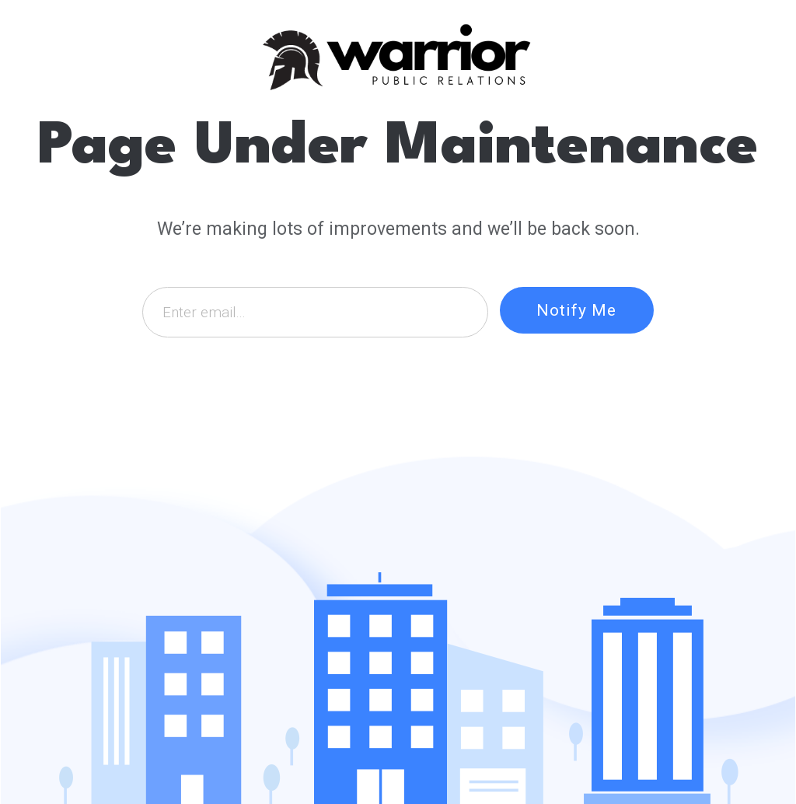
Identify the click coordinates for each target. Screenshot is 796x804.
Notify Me (576, 310)
